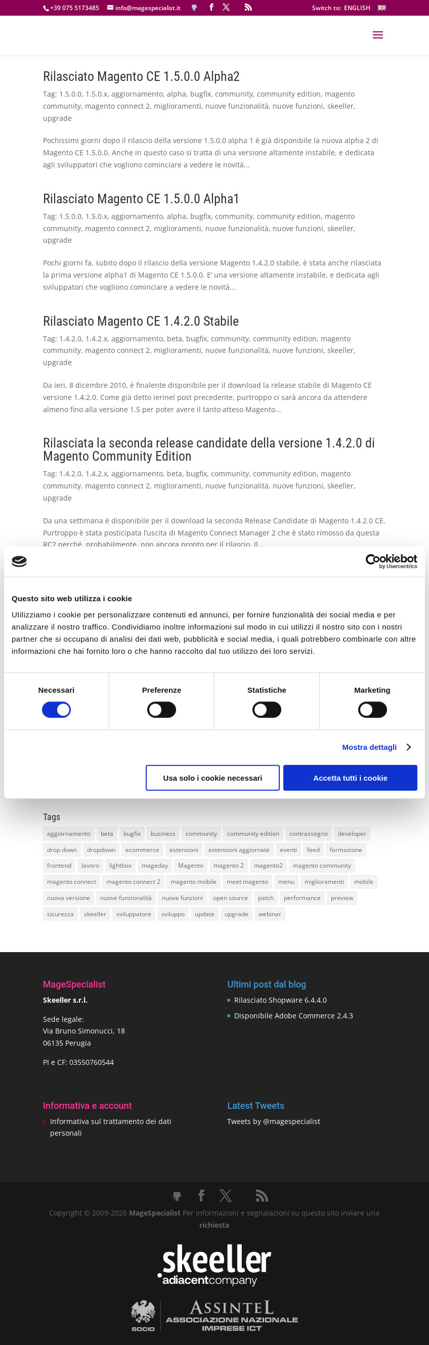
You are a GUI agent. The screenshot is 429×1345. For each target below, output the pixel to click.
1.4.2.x (96, 338)
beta (174, 338)
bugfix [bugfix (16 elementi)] (132, 833)
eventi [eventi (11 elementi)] (288, 849)
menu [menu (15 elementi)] (286, 881)
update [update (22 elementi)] (204, 914)
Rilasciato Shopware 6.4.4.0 (280, 1000)
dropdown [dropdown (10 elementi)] (101, 849)
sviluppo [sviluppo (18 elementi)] (173, 914)
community (234, 94)
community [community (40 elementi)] (201, 833)
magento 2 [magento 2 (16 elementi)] (228, 865)
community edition (289, 94)
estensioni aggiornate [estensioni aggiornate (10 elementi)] (239, 849)
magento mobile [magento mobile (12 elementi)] (193, 881)
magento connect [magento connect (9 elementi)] (71, 881)
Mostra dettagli (369, 747)
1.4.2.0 (70, 338)
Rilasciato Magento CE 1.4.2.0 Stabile (141, 321)
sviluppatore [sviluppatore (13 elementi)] (133, 914)
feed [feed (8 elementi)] (313, 849)
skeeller (340, 106)
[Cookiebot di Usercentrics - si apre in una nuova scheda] (373, 561)
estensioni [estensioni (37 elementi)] (183, 849)
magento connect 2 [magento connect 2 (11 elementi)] (133, 881)
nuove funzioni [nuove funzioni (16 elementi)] (182, 897)
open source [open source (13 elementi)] (230, 897)
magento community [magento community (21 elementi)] (322, 865)
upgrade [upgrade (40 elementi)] (236, 914)
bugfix (200, 94)
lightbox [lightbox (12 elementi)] (120, 865)
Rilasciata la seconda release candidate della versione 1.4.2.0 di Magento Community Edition (209, 449)
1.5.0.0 (70, 94)
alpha (176, 94)
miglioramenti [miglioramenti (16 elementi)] (324, 881)
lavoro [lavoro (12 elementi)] (90, 865)
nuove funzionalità (237, 106)
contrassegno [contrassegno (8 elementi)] (308, 833)
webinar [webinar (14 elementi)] (270, 914)
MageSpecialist (155, 1213)
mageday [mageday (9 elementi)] (155, 865)
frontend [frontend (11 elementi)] (59, 865)
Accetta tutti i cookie (350, 777)
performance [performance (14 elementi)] (302, 897)
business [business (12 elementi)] (163, 833)
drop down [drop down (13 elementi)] (62, 849)
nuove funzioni (298, 106)
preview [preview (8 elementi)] (342, 897)
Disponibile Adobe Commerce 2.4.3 (293, 1015)
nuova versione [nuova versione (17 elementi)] (68, 897)
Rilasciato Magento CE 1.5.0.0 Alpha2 (141, 76)
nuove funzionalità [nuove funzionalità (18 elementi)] (126, 897)
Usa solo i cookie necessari (213, 777)
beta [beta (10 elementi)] (107, 833)
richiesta (214, 1225)
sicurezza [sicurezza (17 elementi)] (60, 914)
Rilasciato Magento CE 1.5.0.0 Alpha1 (141, 198)
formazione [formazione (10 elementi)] (346, 849)
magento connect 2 (117, 106)
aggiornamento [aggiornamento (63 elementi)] (69, 833)
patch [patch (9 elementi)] (266, 897)
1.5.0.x (96, 94)
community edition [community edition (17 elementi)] (253, 833)
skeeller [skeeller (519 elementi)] (95, 914)
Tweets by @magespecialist (273, 1121)
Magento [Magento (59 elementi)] (190, 865)
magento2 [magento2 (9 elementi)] (268, 865)
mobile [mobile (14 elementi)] (363, 881)
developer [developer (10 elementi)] (352, 833)
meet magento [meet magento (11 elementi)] (247, 881)
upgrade (57, 118)
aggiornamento (137, 94)
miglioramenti (177, 106)
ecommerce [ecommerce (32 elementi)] (142, 849)
